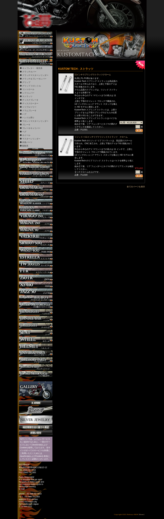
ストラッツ (27, 96)
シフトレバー (28, 93)
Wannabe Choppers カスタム (35, 154)
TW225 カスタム (35, 264)
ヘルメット (35, 346)
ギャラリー (35, 388)
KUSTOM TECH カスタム (35, 62)
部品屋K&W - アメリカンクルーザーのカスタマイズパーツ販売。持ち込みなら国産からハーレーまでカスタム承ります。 (35, 12)
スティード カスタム (35, 181)
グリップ (26, 82)
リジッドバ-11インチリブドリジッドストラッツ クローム (101, 137)
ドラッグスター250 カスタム (35, 188)
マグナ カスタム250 (35, 222)
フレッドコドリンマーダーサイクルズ (35, 55)
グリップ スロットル (31, 86)
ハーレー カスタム (35, 174)
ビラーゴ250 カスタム (35, 216)
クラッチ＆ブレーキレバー (34, 79)
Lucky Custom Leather (35, 167)
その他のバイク (35, 305)
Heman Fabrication (35, 41)
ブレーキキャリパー (31, 128)
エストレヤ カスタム (35, 257)
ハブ (24, 114)
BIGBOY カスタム (35, 298)
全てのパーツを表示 (136, 186)
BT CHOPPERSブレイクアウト (35, 160)
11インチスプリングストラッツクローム (93, 74)
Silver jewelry (35, 420)
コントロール (28, 89)
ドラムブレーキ (29, 110)
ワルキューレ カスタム (35, 236)
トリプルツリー (29, 107)
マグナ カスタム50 (35, 229)
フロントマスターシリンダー (35, 121)
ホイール (26, 135)
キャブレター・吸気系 (32, 68)
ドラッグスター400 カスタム (35, 195)
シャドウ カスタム (35, 202)
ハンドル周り (28, 117)
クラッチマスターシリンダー (35, 75)
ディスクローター (30, 103)
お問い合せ (35, 432)
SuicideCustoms (35, 410)
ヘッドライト (35, 312)
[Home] (141, 514)
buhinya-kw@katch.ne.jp (30, 491)
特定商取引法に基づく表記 (35, 427)
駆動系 (25, 146)
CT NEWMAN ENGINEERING (35, 34)
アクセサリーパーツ (35, 360)
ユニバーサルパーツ (35, 353)
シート (35, 333)
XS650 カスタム (35, 284)
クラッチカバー (29, 72)
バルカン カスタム (35, 209)
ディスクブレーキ (30, 100)
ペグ (24, 132)
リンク (35, 403)
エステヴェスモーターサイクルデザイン (35, 48)
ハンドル (35, 319)
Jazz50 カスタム (35, 291)
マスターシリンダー (31, 139)
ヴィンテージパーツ (35, 367)
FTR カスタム (35, 271)
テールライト (35, 326)
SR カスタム (35, 243)
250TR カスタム (35, 278)
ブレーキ (26, 124)
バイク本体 (35, 374)
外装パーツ (27, 142)
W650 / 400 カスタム (35, 250)
